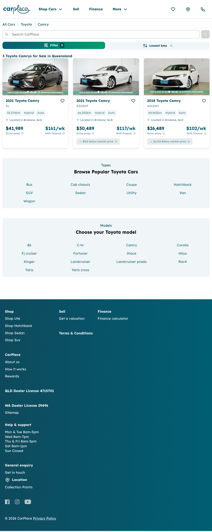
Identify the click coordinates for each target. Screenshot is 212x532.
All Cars (8, 26)
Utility (131, 194)
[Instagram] (17, 503)
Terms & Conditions (76, 334)
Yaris (29, 271)
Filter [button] (53, 46)
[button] (205, 35)
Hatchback (183, 186)
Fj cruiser (29, 254)
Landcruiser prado (131, 263)
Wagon (29, 202)
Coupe (131, 186)
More (120, 9)
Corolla (182, 246)
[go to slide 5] (43, 93)
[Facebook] (7, 503)
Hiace (131, 254)
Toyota (26, 26)
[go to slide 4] (39, 93)
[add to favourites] (62, 101)
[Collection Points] (188, 10)
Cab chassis (80, 186)
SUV (29, 194)
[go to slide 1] (28, 93)
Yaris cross (80, 271)
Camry (131, 246)
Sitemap (12, 414)
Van (182, 194)
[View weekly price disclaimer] (63, 134)
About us (12, 363)
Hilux (182, 254)
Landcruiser (80, 263)
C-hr (80, 246)
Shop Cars (51, 9)
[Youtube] (27, 503)
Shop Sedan (15, 334)
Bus (29, 186)
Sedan (80, 194)
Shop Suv (12, 341)
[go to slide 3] (35, 93)
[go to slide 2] (32, 93)
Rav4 (182, 263)
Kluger (29, 263)
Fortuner (80, 254)
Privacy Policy (44, 519)
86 (29, 246)
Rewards (12, 377)
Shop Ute (12, 320)
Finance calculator (113, 320)
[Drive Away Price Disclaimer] (22, 134)
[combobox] (101, 35)
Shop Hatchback (18, 327)
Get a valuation (71, 320)
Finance (96, 10)
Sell (76, 10)
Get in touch (15, 474)
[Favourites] (173, 10)
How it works (15, 370)
